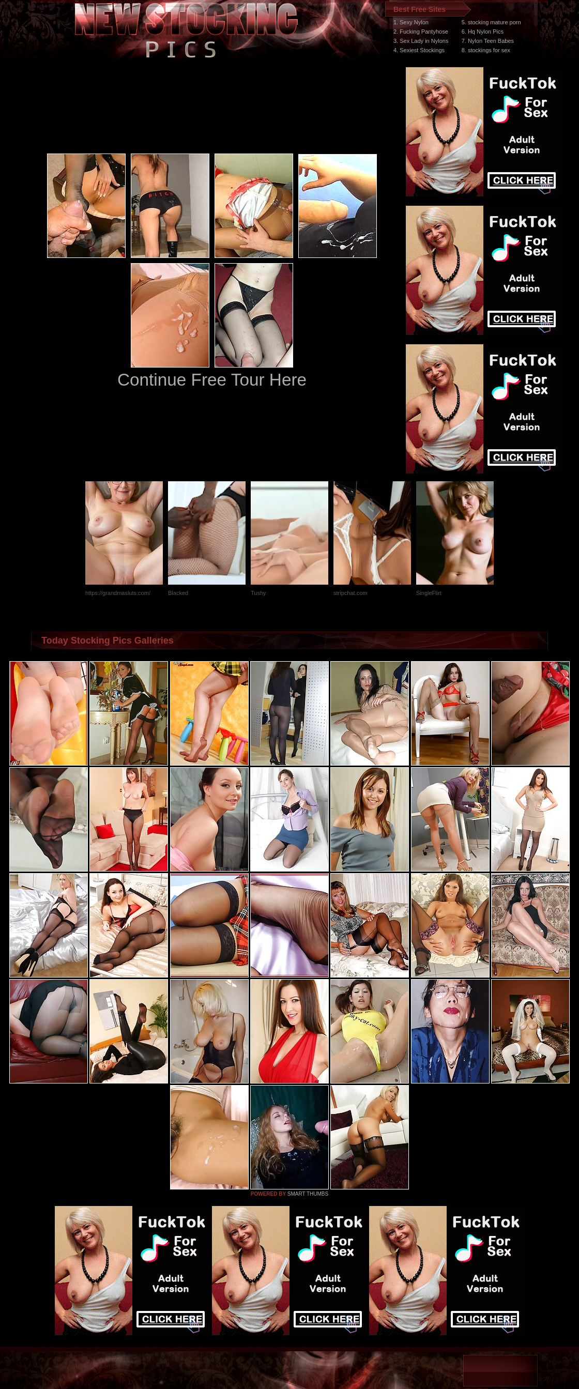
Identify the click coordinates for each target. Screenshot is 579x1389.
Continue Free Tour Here (212, 379)
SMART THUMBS (307, 1194)
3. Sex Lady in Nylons (420, 41)
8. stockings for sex (486, 50)
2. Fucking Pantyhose (420, 31)
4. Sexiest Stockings (419, 50)
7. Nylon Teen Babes (488, 41)
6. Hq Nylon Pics (483, 31)
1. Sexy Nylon (411, 22)
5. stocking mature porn (491, 22)
